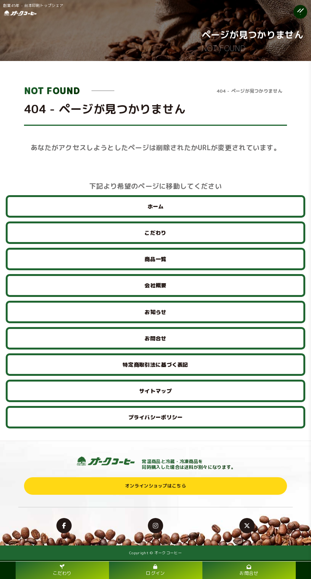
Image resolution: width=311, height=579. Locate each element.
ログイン (155, 570)
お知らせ (155, 312)
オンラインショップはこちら (155, 486)
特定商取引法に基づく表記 (155, 364)
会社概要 (155, 285)
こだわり (155, 232)
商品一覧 (155, 259)
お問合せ (155, 338)
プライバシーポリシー (155, 417)
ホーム (155, 206)
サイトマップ (155, 391)
